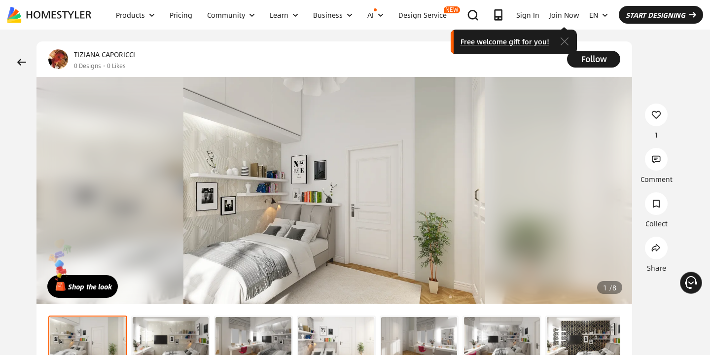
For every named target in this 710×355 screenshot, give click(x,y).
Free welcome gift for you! (505, 41)
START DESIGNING (661, 14)
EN (598, 14)
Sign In (527, 14)
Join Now (564, 14)
